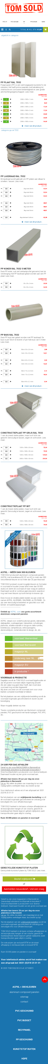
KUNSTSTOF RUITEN (24, 1049)
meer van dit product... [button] (33, 126)
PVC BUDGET (24, 1020)
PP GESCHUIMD (24, 1039)
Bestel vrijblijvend (24, 879)
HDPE (24, 1058)
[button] (2, 29)
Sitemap (24, 996)
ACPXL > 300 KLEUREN (24, 986)
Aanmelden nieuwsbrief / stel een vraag (24, 889)
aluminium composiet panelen (24, 992)
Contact (24, 1001)
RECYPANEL (24, 1030)
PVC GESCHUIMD (24, 1010)
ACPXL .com (15, 612)
